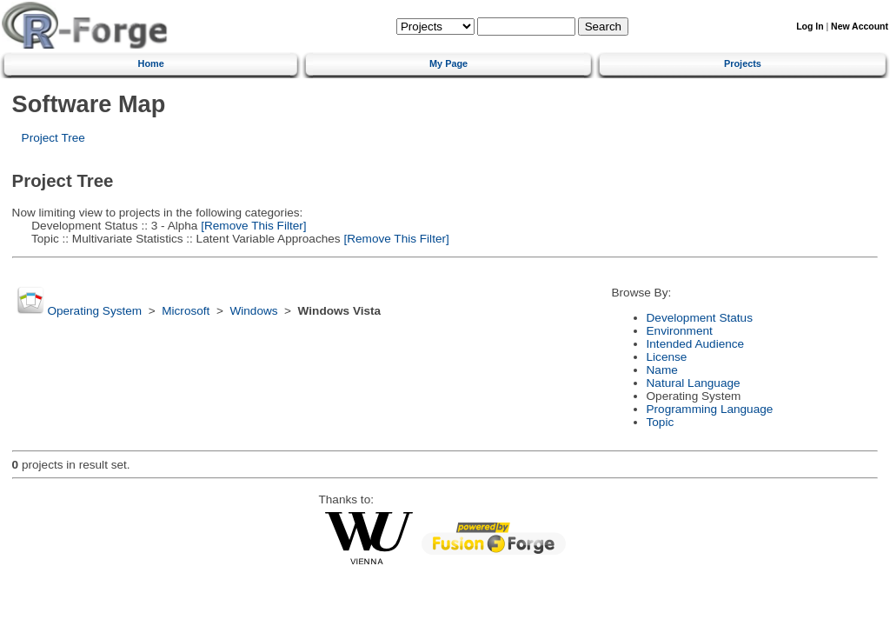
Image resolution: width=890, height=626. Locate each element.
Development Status (700, 317)
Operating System (94, 310)
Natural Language (694, 383)
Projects (742, 63)
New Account (859, 26)
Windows (253, 310)
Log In (809, 26)
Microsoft (185, 310)
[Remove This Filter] (251, 225)
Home (151, 63)
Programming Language (710, 409)
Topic (660, 422)
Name (662, 369)
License (667, 356)
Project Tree (53, 137)
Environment (680, 330)
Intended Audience (696, 343)
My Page (448, 63)
